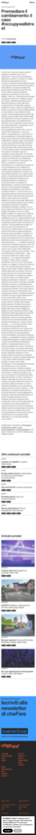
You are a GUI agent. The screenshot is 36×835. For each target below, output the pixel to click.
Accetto (8, 831)
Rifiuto (17, 831)
